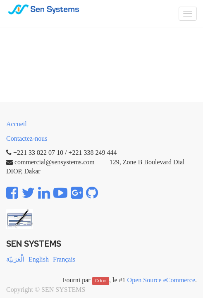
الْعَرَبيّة (15, 259)
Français (64, 259)
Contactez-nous (27, 138)
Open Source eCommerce (161, 280)
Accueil (16, 123)
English (39, 259)
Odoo (100, 281)
